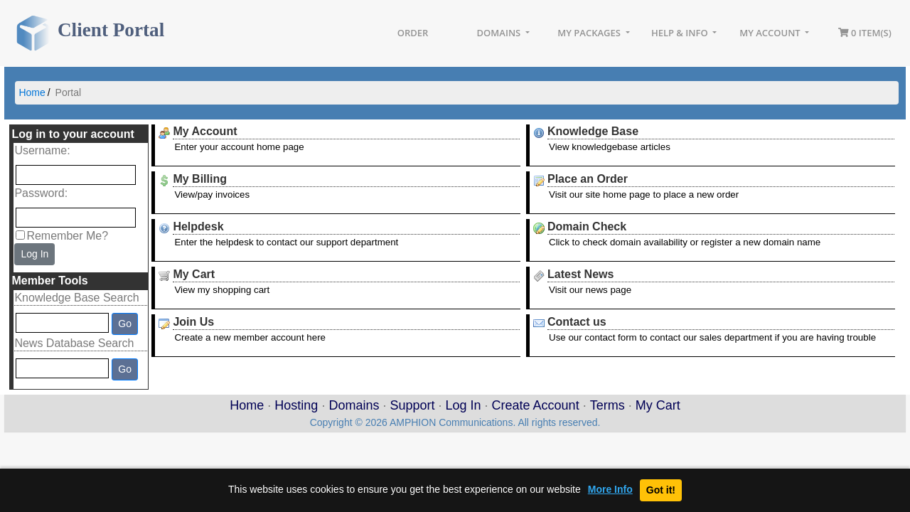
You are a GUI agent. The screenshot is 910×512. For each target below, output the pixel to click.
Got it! (660, 490)
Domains (500, 32)
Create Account (535, 405)
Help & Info (680, 32)
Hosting (296, 405)
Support (412, 405)
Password (39, 193)
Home (31, 92)
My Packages (590, 32)
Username (40, 150)
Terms (607, 405)
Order (413, 32)
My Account (771, 32)
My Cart (658, 405)
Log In (34, 254)
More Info (610, 489)
